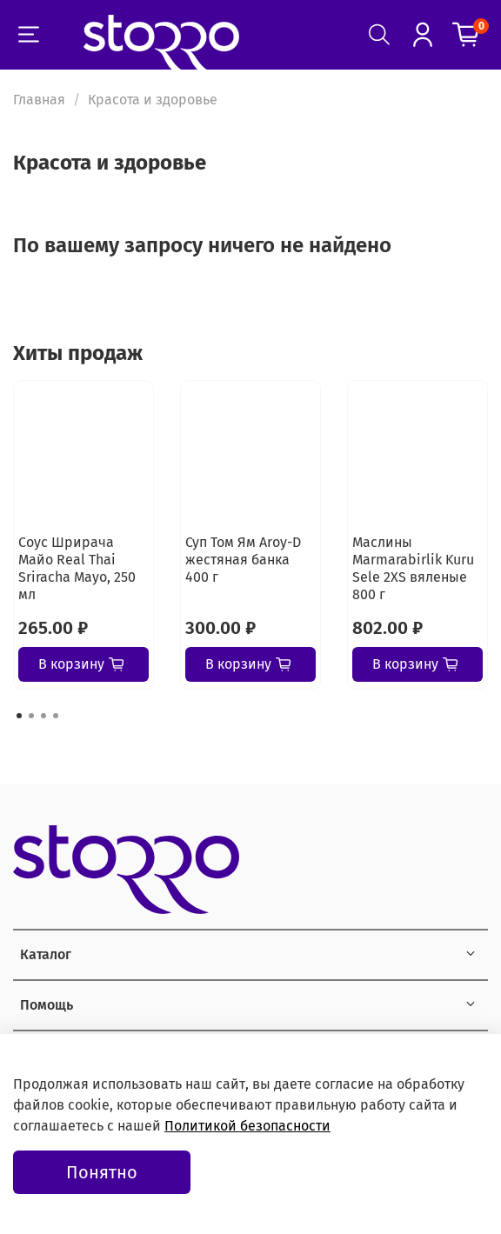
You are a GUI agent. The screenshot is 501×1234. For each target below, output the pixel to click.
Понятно (101, 1172)
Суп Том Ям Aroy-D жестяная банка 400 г (243, 559)
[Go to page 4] (55, 715)
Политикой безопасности (247, 1125)
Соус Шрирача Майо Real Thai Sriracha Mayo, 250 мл (77, 568)
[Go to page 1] (19, 715)
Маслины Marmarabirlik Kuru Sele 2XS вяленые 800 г (413, 568)
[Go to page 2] (31, 715)
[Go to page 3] (43, 715)
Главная (39, 99)
